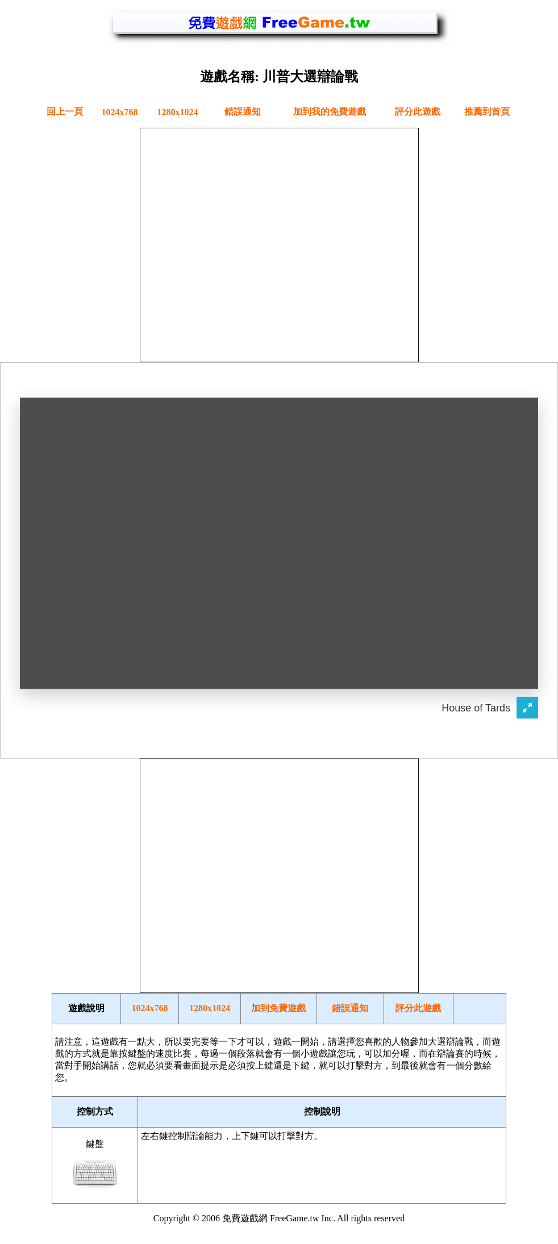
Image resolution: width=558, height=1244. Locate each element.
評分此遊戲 (417, 111)
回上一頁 (65, 111)
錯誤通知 (242, 111)
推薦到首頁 (487, 111)
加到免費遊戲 (278, 1008)
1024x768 (120, 112)
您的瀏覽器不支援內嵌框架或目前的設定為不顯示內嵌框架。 (279, 559)
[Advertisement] (278, 243)
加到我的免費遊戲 (329, 111)
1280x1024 (177, 112)
